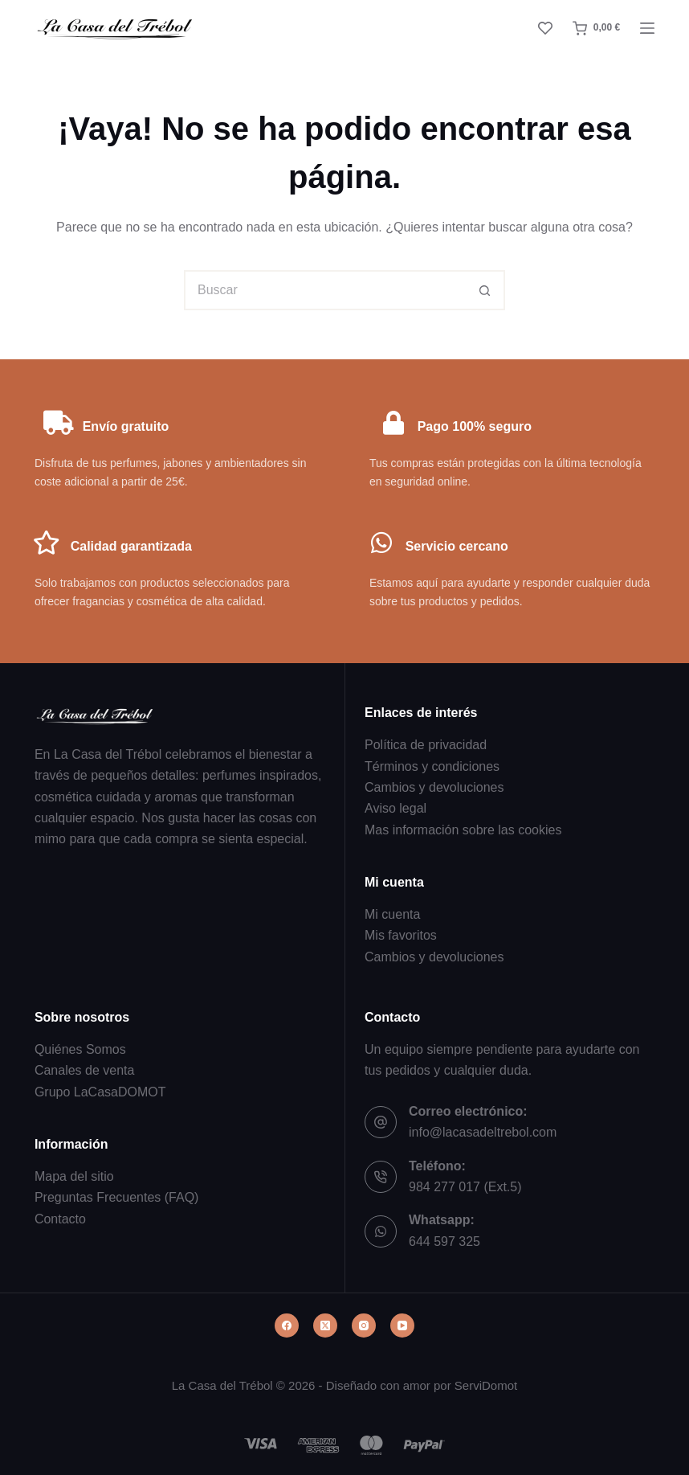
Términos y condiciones (432, 766)
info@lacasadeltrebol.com (482, 1132)
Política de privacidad (426, 745)
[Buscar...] (324, 290)
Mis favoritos (401, 935)
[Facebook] (287, 1325)
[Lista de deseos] (545, 28)
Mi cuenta (392, 914)
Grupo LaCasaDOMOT (100, 1092)
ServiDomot (486, 1385)
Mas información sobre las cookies (463, 830)
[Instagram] (364, 1325)
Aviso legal (395, 809)
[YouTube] (402, 1325)
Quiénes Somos (80, 1049)
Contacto (60, 1219)
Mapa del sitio (74, 1176)
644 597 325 (444, 1241)
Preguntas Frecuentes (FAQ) (117, 1197)
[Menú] (647, 28)
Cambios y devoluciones (434, 787)
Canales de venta (85, 1070)
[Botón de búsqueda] (485, 290)
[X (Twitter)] (325, 1325)
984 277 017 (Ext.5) (465, 1187)
